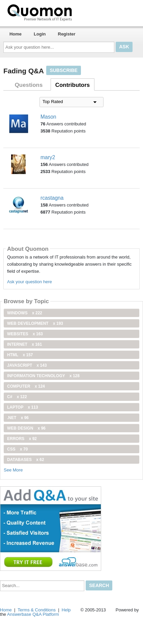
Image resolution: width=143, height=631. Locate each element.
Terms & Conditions (37, 609)
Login (40, 34)
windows (24, 313)
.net (18, 417)
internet (24, 344)
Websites (25, 334)
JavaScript (27, 365)
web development (35, 323)
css (17, 449)
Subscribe (63, 70)
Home (15, 34)
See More (13, 469)
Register (67, 34)
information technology (43, 375)
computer (26, 386)
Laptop (22, 407)
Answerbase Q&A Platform (33, 614)
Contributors (72, 85)
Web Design (26, 428)
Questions (29, 85)
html (20, 355)
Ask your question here (29, 281)
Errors (22, 438)
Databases (25, 459)
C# (17, 396)
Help (66, 609)
